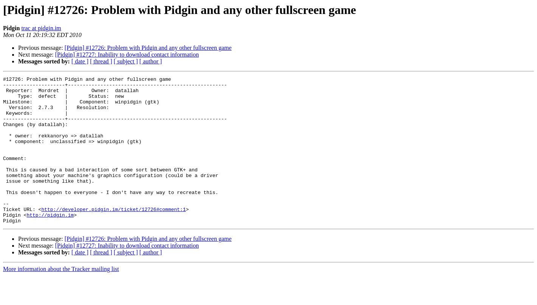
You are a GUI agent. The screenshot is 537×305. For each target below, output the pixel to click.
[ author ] (150, 61)
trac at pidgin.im (41, 28)
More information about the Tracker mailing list (61, 298)
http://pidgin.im (50, 243)
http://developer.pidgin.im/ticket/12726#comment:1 (113, 236)
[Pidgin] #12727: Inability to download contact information (127, 54)
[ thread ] (101, 61)
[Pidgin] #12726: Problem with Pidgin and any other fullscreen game (148, 48)
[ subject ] (126, 61)
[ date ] (79, 61)
